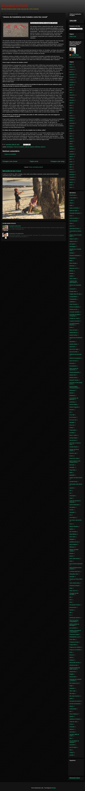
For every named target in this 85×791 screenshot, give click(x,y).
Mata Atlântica (73, 534)
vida (71, 750)
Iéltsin (71, 472)
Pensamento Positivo (75, 604)
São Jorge (72, 693)
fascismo (72, 409)
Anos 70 (72, 226)
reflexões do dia (73, 665)
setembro (72, 82)
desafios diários (73, 344)
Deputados (72, 341)
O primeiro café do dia (15, 226)
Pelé (71, 602)
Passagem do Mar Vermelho (74, 594)
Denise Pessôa (73, 335)
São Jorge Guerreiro (75, 696)
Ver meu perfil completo (75, 57)
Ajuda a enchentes (74, 208)
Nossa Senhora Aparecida (76, 563)
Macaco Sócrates (74, 526)
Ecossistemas (73, 366)
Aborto (71, 203)
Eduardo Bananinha (74, 372)
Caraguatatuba (73, 296)
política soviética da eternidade (74, 624)
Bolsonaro (72, 265)
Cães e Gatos (73, 278)
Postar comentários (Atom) (36, 167)
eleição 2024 (73, 375)
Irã (70, 493)
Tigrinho (71, 716)
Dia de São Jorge (74, 349)
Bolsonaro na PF (74, 268)
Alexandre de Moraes (75, 213)
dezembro (72, 74)
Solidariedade (73, 708)
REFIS (71, 657)
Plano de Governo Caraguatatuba (74, 621)
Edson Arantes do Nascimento (74, 369)
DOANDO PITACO (14, 6)
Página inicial (34, 161)
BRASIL (71, 271)
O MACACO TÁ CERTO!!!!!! (16, 233)
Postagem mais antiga (58, 161)
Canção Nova (73, 291)
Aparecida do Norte (74, 228)
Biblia (71, 260)
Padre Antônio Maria (75, 583)
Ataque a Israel (73, 238)
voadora (72, 752)
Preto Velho (72, 639)
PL (70, 615)
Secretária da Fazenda (75, 701)
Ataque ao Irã (73, 241)
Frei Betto (72, 432)
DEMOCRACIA (73, 332)
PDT (71, 599)
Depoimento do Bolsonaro (76, 337)
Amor (71, 215)
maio (71, 92)
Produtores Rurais (74, 642)
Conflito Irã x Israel (74, 318)
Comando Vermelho (74, 312)
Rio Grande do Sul (74, 683)
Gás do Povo (73, 440)
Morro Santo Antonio (75, 558)
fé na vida (72, 414)
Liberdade (72, 512)
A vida (71, 200)
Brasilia (71, 273)
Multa (71, 561)
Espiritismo (72, 395)
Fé (70, 412)
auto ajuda (72, 244)
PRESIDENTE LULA (75, 637)
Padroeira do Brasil (74, 585)
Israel (71, 498)
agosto (71, 84)
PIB (70, 612)
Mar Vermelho (73, 531)
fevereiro (72, 69)
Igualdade (72, 475)
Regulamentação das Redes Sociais (75, 668)
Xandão (71, 755)
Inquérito (72, 488)
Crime (71, 327)
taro (70, 711)
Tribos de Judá (73, 721)
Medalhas (72, 539)
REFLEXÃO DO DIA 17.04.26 (12, 171)
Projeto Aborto (73, 644)
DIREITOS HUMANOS (75, 358)
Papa (71, 588)
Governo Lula (73, 453)
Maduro (71, 529)
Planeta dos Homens (75, 617)
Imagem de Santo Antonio (76, 477)
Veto (71, 738)
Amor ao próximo (74, 218)
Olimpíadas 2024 (74, 574)
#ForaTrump (73, 195)
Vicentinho (72, 744)
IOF (70, 490)
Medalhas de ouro (74, 542)
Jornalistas (72, 507)
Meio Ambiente (73, 544)
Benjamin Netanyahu (75, 255)
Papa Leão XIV (73, 590)
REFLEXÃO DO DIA (75, 662)
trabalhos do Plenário (75, 719)
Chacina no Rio (73, 309)
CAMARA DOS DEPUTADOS (73, 282)
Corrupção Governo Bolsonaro (74, 324)
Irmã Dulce (72, 495)
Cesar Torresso (73, 304)
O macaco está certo (75, 571)
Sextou (71, 706)
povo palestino (73, 628)
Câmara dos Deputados (75, 285)
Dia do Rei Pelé (73, 351)
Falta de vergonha (29, 146)
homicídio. (72, 467)
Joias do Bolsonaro (74, 504)
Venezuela (72, 732)
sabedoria (72, 688)
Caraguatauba (73, 299)
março (71, 67)
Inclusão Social (73, 481)
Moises (71, 556)
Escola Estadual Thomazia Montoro (74, 387)
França (71, 427)
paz (70, 597)
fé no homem (73, 417)
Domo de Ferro (73, 360)
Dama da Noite (73, 330)
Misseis (71, 553)
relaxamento (73, 671)
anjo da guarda (73, 220)
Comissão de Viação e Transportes (75, 315)
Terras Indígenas (74, 714)
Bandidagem (10, 146)
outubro (71, 79)
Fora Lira (72, 425)
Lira (70, 515)
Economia (72, 363)
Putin (71, 652)
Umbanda (72, 726)
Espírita (71, 393)
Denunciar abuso (75, 778)
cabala (71, 276)
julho (71, 87)
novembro (72, 77)
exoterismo (72, 402)
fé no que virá (73, 420)
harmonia (72, 464)
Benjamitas (72, 258)
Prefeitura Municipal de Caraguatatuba (75, 631)
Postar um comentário (10, 154)
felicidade (72, 422)
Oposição (72, 576)
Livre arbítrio (73, 517)
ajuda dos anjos (73, 210)
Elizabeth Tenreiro (74, 380)
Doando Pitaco (75, 55)
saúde (71, 698)
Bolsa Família (73, 263)
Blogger (54, 787)
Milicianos (37, 146)
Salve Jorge (72, 690)
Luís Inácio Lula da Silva (75, 520)
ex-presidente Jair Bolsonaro (74, 398)
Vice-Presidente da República (74, 741)
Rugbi (71, 685)
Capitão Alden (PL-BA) (75, 294)
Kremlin (71, 509)
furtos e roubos (73, 435)
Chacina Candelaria (19, 146)
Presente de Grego (74, 634)
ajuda (71, 205)
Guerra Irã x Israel (74, 458)
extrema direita (73, 404)
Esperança (72, 390)
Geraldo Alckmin (74, 446)
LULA (71, 524)
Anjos (71, 223)
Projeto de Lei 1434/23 (75, 647)
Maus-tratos (72, 536)
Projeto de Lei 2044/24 (75, 649)
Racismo (43, 146)
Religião (72, 674)
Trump (71, 724)
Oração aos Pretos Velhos (76, 579)
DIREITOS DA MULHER (75, 354)
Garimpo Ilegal (73, 437)
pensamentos (73, 607)
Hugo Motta (72, 470)
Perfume (72, 610)
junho (71, 90)
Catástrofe (72, 301)
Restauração (73, 676)
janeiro (71, 72)
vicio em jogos (73, 747)
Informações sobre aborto (76, 484)
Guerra (71, 455)
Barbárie (72, 253)
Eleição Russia (73, 377)
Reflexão (72, 660)
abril (71, 64)
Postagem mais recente (10, 161)
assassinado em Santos (75, 231)
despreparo (72, 346)
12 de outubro (73, 197)
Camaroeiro (72, 289)
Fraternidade (73, 430)
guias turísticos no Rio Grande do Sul (75, 461)
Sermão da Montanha (75, 703)
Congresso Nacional (74, 321)
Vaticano (72, 729)
